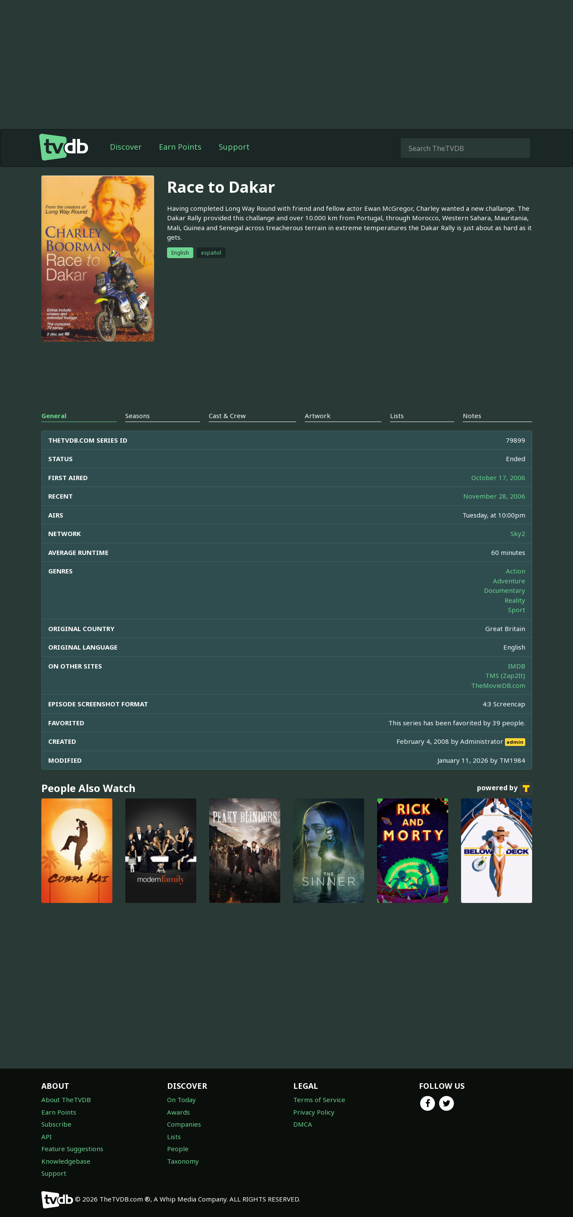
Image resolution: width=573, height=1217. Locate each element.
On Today (181, 1099)
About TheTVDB (66, 1099)
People (178, 1148)
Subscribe (56, 1124)
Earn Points (180, 147)
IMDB (516, 666)
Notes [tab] (472, 415)
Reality (515, 600)
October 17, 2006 (498, 477)
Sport (516, 609)
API (46, 1136)
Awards (178, 1112)
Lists (174, 1136)
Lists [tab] (397, 415)
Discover (126, 147)
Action (515, 571)
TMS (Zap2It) (505, 675)
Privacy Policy (314, 1112)
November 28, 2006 (494, 496)
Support (234, 147)
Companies (184, 1124)
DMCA (302, 1124)
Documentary (504, 590)
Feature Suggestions (72, 1148)
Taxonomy (183, 1161)
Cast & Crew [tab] (227, 415)
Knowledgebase (65, 1161)
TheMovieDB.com (498, 685)
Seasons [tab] (137, 415)
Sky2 (518, 533)
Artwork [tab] (318, 415)
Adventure (509, 580)
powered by (504, 789)
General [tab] (53, 415)
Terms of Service (319, 1099)
